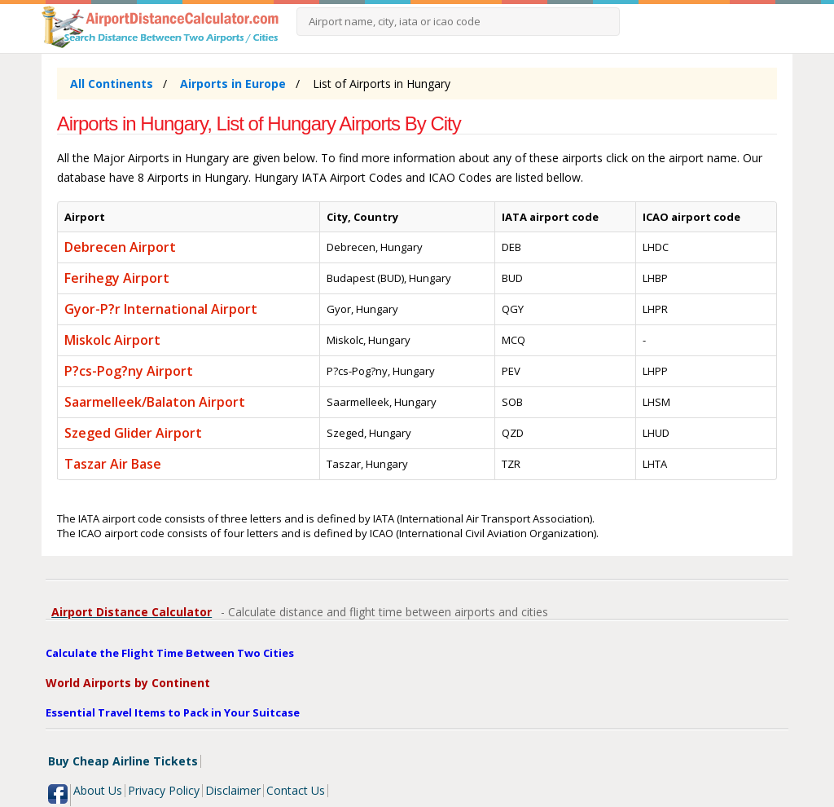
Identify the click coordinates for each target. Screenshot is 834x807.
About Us (97, 790)
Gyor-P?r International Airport (160, 309)
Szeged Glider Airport (133, 433)
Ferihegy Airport (116, 278)
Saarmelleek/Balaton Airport (154, 402)
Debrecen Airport (120, 247)
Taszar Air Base (112, 464)
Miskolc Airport (112, 340)
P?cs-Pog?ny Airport (128, 371)
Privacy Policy (164, 790)
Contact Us (295, 790)
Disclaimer (233, 790)
